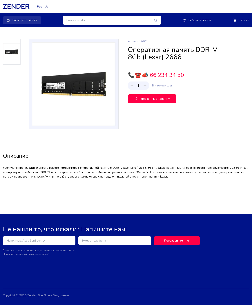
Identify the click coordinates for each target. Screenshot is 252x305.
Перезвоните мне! (177, 241)
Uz (46, 7)
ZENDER (16, 6)
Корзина (241, 20)
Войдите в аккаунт (197, 20)
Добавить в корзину (152, 99)
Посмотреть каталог (22, 20)
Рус (39, 7)
